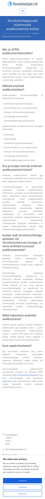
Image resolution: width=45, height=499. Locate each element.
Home (4, 33)
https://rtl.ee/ (11, 454)
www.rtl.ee (7, 381)
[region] (22, 477)
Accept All (22, 480)
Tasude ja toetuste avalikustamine (19, 33)
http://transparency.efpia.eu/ (25, 375)
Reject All (22, 494)
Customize (22, 487)
